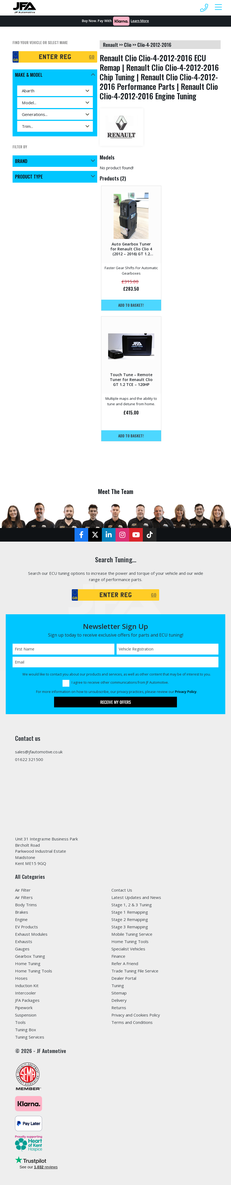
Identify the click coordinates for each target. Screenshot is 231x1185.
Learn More (140, 21)
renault (110, 44)
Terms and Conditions (132, 1022)
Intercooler (25, 993)
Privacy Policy (186, 691)
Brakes (21, 912)
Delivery (119, 1000)
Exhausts (23, 941)
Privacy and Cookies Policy (135, 1015)
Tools (20, 1022)
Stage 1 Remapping (129, 912)
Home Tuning (27, 963)
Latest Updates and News (136, 897)
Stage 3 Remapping (129, 926)
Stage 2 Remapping (129, 919)
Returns (118, 1007)
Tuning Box (25, 1029)
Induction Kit (26, 985)
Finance (118, 956)
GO (91, 56)
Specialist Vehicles (128, 948)
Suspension (25, 1015)
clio (127, 44)
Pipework (23, 1007)
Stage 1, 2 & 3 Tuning (131, 904)
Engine (21, 919)
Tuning (117, 985)
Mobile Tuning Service (131, 934)
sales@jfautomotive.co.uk (39, 751)
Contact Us (121, 890)
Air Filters (24, 897)
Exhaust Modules (31, 934)
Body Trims (26, 904)
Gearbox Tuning (30, 956)
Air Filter (23, 890)
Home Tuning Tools (33, 971)
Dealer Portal (123, 978)
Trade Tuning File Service (134, 971)
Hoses (21, 978)
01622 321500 (29, 759)
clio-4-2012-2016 (154, 44)
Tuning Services (29, 1037)
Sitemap (119, 993)
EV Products (26, 926)
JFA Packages (27, 1000)
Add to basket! (131, 305)
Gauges (22, 948)
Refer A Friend (124, 963)
